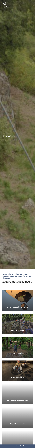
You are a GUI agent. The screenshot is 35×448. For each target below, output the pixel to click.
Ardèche (21, 279)
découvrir (13, 282)
